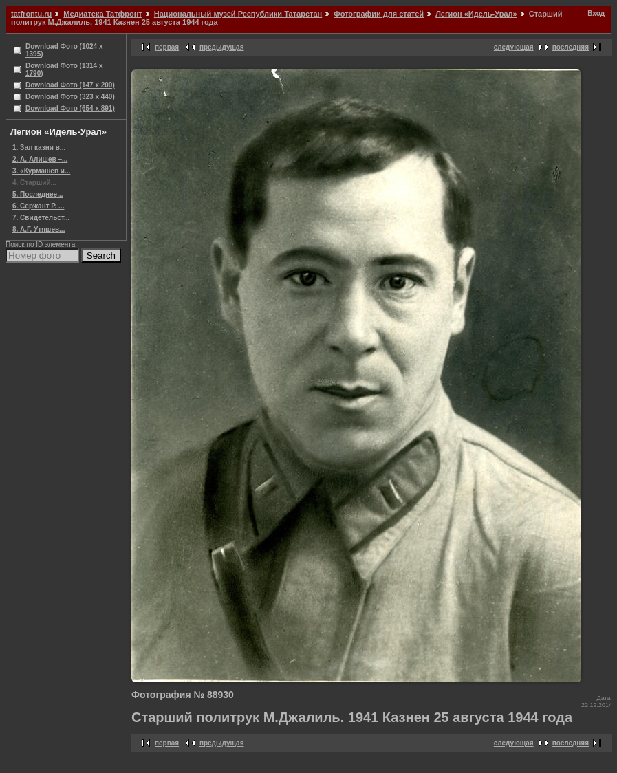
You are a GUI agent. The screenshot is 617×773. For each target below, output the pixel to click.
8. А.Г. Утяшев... (38, 229)
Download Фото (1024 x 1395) (64, 50)
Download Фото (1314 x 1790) (64, 69)
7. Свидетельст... (40, 217)
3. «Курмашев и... (41, 171)
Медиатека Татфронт (102, 14)
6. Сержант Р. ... (38, 206)
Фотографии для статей (379, 14)
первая (167, 47)
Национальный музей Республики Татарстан (238, 14)
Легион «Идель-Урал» (476, 14)
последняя (570, 47)
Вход (596, 13)
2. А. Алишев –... (39, 159)
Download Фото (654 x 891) (70, 108)
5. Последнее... (37, 194)
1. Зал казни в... (38, 147)
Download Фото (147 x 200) (70, 85)
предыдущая (221, 47)
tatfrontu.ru (31, 14)
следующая (514, 47)
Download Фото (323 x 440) (70, 96)
